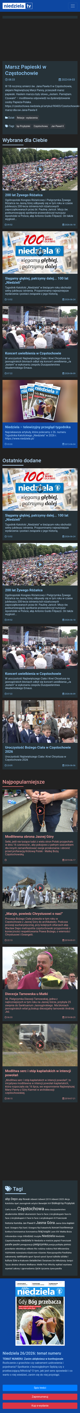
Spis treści (40, 1387)
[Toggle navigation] (72, 6)
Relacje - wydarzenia (27, 117)
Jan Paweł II (57, 126)
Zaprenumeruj (40, 1396)
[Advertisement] (31, 1143)
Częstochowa (41, 126)
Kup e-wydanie (40, 1405)
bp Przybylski (23, 126)
